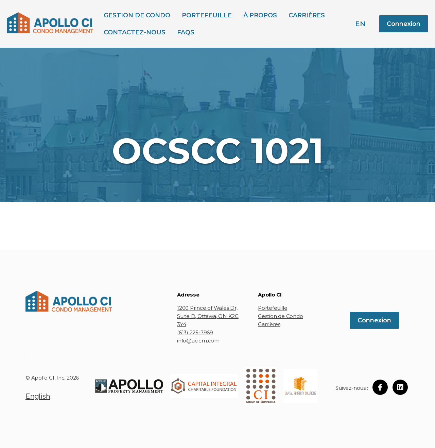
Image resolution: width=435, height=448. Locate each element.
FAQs (185, 32)
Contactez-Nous (135, 32)
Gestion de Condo (137, 15)
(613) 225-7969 (195, 332)
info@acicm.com (198, 340)
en (360, 24)
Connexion (403, 24)
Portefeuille (207, 15)
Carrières (307, 15)
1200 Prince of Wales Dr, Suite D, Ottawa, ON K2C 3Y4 (208, 316)
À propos (260, 15)
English (37, 396)
